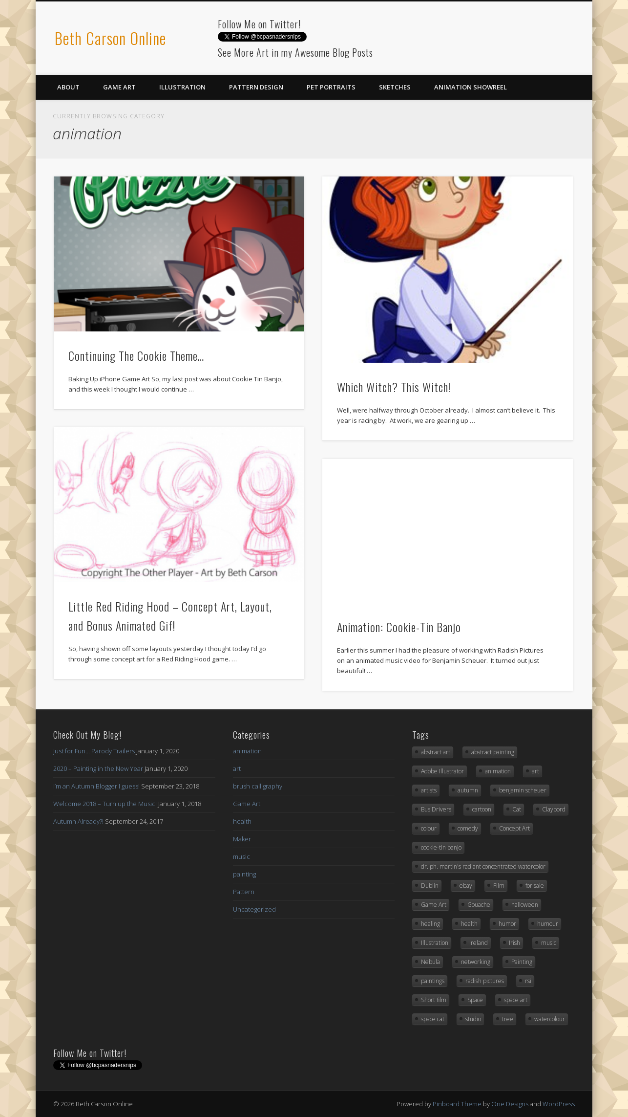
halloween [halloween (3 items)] (524, 904)
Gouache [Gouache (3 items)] (478, 904)
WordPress (559, 1103)
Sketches (395, 87)
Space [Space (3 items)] (475, 1000)
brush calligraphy (257, 786)
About (68, 87)
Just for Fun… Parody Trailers (94, 750)
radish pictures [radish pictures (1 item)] (484, 981)
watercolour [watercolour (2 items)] (549, 1019)
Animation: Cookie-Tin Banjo (399, 626)
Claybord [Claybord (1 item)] (553, 809)
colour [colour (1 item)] (429, 828)
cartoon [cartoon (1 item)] (481, 809)
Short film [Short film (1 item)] (433, 1000)
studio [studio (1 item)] (473, 1019)
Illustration (182, 87)
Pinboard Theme (457, 1103)
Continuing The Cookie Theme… (136, 355)
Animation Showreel (470, 87)
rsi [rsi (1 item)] (528, 981)
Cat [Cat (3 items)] (516, 809)
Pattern (243, 891)
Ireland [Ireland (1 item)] (478, 943)
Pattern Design (256, 87)
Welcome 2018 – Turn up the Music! (105, 803)
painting (244, 874)
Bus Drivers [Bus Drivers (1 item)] (436, 809)
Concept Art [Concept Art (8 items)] (514, 828)
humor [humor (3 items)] (507, 924)
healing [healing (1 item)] (430, 924)
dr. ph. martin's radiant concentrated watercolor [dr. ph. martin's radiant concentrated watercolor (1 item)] (483, 866)
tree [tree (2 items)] (507, 1019)
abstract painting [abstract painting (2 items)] (492, 752)
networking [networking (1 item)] (475, 962)
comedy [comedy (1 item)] (468, 828)
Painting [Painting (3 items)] (521, 962)
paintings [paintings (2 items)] (432, 981)
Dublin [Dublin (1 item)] (430, 885)
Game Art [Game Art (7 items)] (433, 904)
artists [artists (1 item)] (429, 790)
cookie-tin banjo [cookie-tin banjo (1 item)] (441, 847)
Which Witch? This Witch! (394, 386)
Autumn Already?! (78, 821)
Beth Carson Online (110, 37)
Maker (242, 838)
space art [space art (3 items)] (515, 1000)
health (242, 821)
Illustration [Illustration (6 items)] (434, 943)
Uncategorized (254, 909)
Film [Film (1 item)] (498, 885)
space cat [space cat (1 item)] (432, 1019)
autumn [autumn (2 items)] (468, 790)
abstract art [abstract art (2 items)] (435, 752)
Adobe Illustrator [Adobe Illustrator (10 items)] (442, 771)
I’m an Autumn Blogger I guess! (96, 786)
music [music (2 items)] (548, 943)
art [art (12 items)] (535, 771)
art (237, 768)
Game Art (119, 87)
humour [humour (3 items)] (547, 924)
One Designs (509, 1103)
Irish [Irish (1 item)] (514, 943)
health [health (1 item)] (469, 924)
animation (247, 750)
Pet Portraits (331, 87)
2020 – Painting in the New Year (98, 768)
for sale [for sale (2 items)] (534, 885)
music (241, 856)
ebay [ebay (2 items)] (466, 885)
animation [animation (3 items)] (498, 771)
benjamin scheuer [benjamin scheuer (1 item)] (522, 790)
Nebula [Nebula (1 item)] (430, 962)
